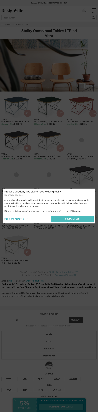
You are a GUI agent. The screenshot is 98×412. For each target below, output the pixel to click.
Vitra (11, 281)
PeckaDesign (49, 408)
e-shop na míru (53, 406)
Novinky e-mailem (49, 314)
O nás (49, 334)
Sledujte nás (49, 356)
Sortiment (49, 348)
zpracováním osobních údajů (59, 326)
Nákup (49, 341)
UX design (40, 406)
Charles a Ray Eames (35, 281)
